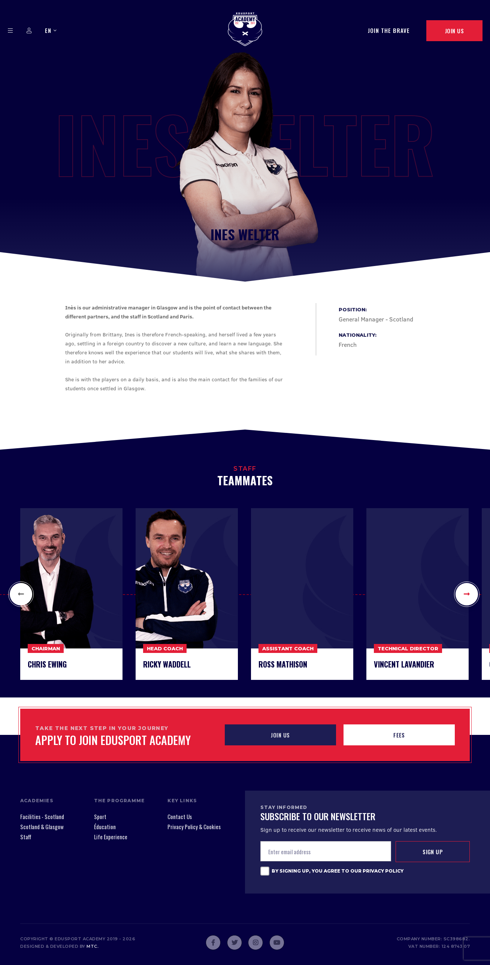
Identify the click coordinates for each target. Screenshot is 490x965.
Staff (25, 837)
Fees (399, 735)
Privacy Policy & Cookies (194, 826)
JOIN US (280, 735)
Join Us (454, 31)
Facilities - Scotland (42, 816)
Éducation (105, 826)
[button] (21, 594)
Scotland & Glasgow (42, 826)
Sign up (433, 852)
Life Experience (110, 837)
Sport (100, 816)
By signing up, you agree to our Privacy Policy (337, 871)
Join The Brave (389, 30)
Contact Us (179, 816)
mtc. (93, 946)
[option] (71, 594)
